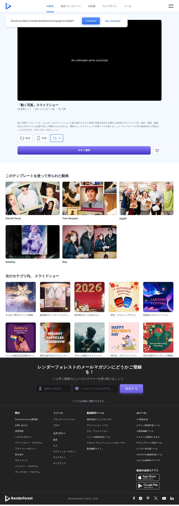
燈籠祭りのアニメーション (155, 315)
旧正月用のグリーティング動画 (158, 355)
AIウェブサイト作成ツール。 (150, 442)
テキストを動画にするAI (148, 437)
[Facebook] (134, 498)
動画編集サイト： (95, 448)
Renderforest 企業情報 (26, 419)
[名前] (53, 388)
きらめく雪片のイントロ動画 (19, 315)
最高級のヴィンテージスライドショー (58, 315)
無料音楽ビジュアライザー (99, 419)
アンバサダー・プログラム (27, 472)
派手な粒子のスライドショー (53, 355)
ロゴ (55, 445)
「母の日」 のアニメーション (123, 355)
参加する (131, 388)
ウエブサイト (109, 6)
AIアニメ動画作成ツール (148, 425)
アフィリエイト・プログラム (28, 442)
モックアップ (59, 463)
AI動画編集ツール (145, 431)
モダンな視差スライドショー (88, 355)
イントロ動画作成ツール (98, 437)
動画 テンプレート (71, 6)
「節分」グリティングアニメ (122, 315)
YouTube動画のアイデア (148, 460)
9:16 (41, 138)
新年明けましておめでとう (87, 315)
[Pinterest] (148, 498)
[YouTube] (164, 498)
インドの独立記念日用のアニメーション (24, 355)
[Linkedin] (172, 498)
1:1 (57, 138)
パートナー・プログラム (26, 466)
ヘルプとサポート (23, 437)
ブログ (56, 425)
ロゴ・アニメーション (97, 431)
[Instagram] (140, 498)
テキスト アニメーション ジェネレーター (106, 442)
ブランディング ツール (64, 419)
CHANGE (90, 20)
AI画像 (91, 6)
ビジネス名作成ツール (147, 448)
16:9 (25, 138)
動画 (55, 439)
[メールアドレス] (95, 388)
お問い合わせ (21, 425)
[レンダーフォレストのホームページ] (8, 6)
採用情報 (19, 431)
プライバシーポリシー (25, 448)
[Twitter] (156, 498)
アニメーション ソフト (97, 425)
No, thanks (112, 21)
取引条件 (19, 454)
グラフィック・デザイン (64, 451)
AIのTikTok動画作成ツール (149, 454)
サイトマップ (21, 460)
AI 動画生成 (142, 419)
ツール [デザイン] (127, 6)
